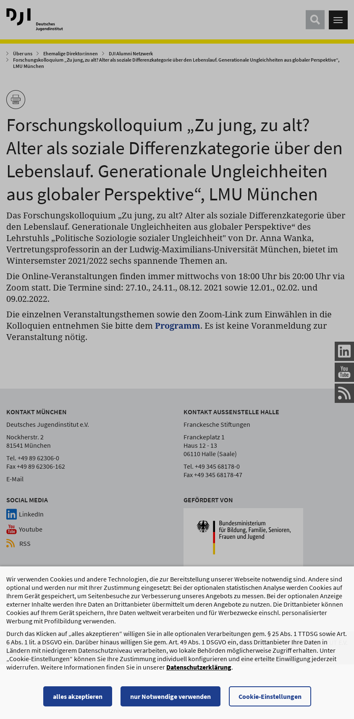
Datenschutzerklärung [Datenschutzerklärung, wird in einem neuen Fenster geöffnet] (198, 671)
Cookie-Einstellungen (270, 700)
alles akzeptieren (77, 700)
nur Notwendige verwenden (170, 700)
